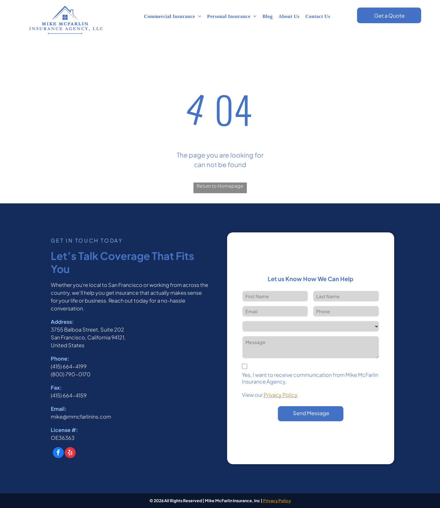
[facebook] (58, 453)
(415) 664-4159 (69, 395)
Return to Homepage (220, 186)
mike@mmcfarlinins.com (81, 416)
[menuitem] (172, 16)
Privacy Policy (280, 394)
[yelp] (70, 453)
